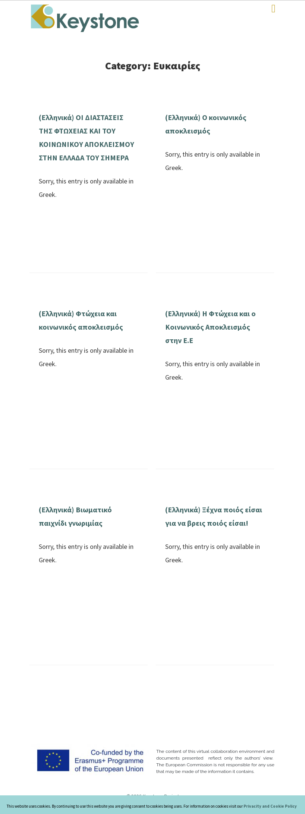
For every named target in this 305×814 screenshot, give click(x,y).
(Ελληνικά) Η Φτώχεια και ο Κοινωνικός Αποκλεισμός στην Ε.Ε (210, 327)
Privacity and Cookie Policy (270, 806)
